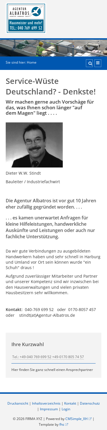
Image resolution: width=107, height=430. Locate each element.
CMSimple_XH (76, 418)
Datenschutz (90, 403)
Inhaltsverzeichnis (46, 403)
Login (66, 409)
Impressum (49, 409)
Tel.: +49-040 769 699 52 (31, 356)
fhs (61, 424)
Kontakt (70, 403)
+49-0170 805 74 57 (68, 356)
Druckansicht (17, 403)
